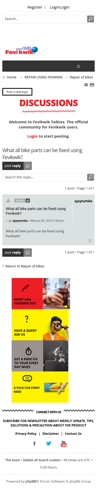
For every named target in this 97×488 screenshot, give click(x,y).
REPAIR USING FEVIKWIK (43, 77)
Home (11, 77)
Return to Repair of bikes (24, 266)
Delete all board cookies (42, 460)
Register (35, 7)
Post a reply (17, 166)
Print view (92, 85)
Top (89, 240)
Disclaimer (50, 433)
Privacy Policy (25, 433)
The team (12, 460)
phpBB (31, 481)
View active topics (19, 66)
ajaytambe (20, 220)
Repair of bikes (81, 77)
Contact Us (73, 433)
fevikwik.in (82, 66)
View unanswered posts (9, 66)
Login (55, 7)
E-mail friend (86, 85)
